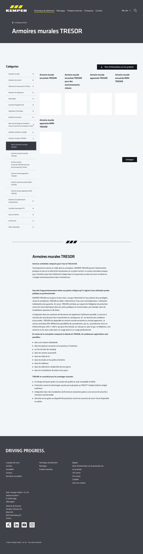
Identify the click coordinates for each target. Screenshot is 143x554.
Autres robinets (21, 215)
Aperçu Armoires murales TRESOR (19, 146)
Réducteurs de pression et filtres (21, 87)
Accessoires (21, 222)
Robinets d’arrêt (21, 75)
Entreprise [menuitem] (88, 10)
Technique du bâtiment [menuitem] (44, 10)
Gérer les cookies (79, 484)
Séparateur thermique (21, 112)
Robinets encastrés (21, 118)
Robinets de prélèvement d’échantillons (21, 202)
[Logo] (16, 8)
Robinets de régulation (21, 93)
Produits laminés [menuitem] (74, 10)
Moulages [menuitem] (61, 10)
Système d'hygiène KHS (21, 106)
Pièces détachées (21, 228)
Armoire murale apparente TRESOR (19, 175)
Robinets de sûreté (21, 81)
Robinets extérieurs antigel (21, 133)
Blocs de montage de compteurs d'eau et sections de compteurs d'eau (21, 125)
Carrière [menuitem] (99, 10)
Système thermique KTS (21, 209)
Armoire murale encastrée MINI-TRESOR (21, 184)
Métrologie (21, 100)
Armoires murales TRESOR (21, 139)
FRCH (126, 10)
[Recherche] (135, 11)
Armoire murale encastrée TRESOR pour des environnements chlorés (20, 165)
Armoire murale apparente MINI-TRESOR (21, 193)
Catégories (12, 66)
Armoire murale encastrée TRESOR (19, 155)
